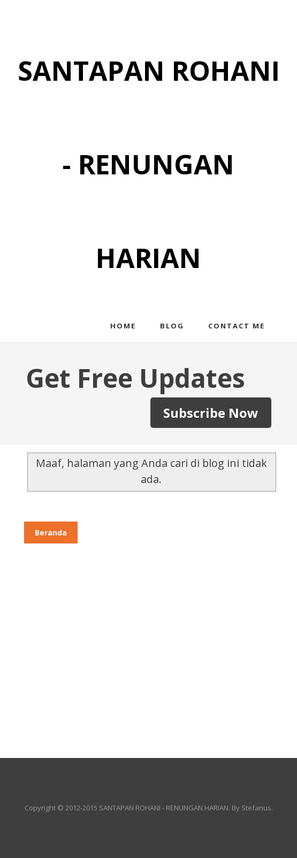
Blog (172, 326)
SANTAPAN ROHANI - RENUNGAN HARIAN (149, 164)
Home (123, 326)
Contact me (236, 326)
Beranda (51, 532)
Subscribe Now (210, 413)
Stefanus (256, 808)
